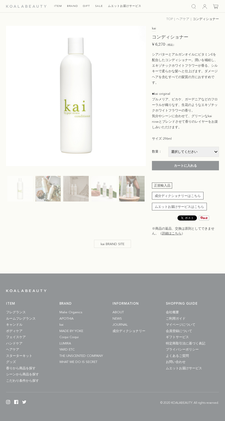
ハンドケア (14, 343)
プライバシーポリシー (182, 349)
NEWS (117, 318)
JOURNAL (120, 324)
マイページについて (180, 324)
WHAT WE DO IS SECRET (78, 362)
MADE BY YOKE (71, 331)
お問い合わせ (176, 362)
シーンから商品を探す (22, 374)
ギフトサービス (177, 337)
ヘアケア (12, 349)
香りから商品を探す (21, 368)
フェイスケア (16, 337)
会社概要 (172, 312)
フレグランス (16, 312)
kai (61, 324)
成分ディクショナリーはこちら (178, 196)
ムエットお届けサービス (184, 368)
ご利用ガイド (176, 318)
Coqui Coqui (69, 337)
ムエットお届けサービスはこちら (179, 207)
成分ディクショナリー (128, 331)
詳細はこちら (172, 233)
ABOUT (118, 312)
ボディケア (14, 331)
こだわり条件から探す (22, 380)
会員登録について (179, 331)
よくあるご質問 (177, 356)
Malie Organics (70, 312)
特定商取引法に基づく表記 (185, 343)
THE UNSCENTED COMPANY (81, 356)
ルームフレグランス (21, 318)
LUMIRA (65, 343)
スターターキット (19, 356)
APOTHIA (66, 318)
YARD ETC (67, 349)
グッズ (11, 362)
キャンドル (14, 324)
